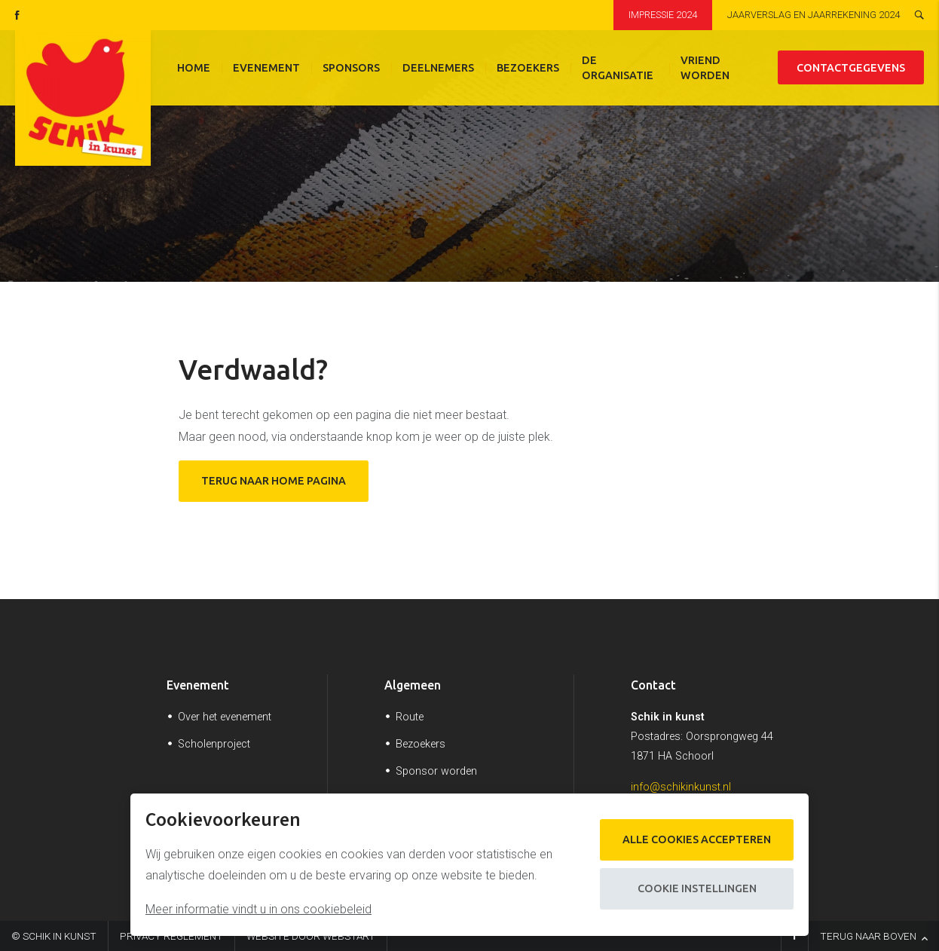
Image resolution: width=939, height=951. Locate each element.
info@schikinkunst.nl (681, 787)
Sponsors (351, 68)
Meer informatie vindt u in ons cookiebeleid (258, 909)
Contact (653, 685)
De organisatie (617, 67)
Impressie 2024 (663, 14)
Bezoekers (528, 68)
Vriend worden (705, 67)
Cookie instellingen (697, 888)
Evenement (266, 68)
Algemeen (412, 685)
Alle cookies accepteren (696, 839)
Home (193, 68)
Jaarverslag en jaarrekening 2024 (813, 14)
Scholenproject (214, 744)
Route (410, 717)
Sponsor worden (436, 771)
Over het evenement (224, 717)
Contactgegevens (851, 68)
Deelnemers (438, 68)
